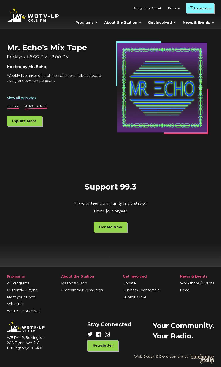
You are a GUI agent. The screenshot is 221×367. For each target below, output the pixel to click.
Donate (174, 8)
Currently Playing (22, 290)
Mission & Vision (74, 283)
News (184, 290)
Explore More (24, 121)
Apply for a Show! (147, 8)
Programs (86, 23)
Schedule (15, 304)
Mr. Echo (37, 66)
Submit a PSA (134, 297)
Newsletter (103, 345)
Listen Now (201, 9)
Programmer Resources (82, 290)
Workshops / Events (197, 283)
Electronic (13, 106)
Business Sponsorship (141, 290)
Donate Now (110, 227)
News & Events (198, 23)
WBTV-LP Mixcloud (24, 311)
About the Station (122, 23)
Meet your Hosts (21, 297)
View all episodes (21, 98)
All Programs (18, 283)
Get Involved (162, 23)
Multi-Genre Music (35, 106)
